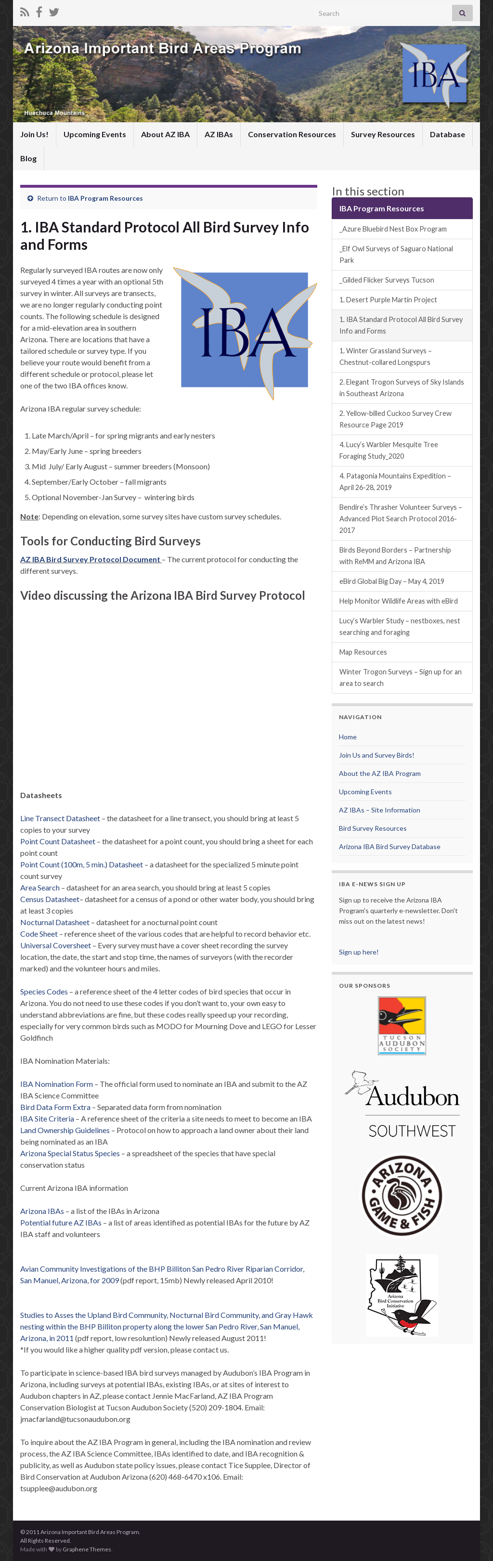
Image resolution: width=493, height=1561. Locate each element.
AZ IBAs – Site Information (379, 810)
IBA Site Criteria (48, 1118)
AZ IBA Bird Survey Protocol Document (90, 559)
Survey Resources (383, 134)
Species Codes (44, 991)
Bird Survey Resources (373, 828)
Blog (28, 158)
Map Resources (363, 652)
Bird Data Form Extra (56, 1106)
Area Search (40, 887)
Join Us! (34, 134)
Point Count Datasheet (58, 841)
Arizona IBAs (42, 1210)
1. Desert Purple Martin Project (388, 300)
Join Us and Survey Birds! (377, 755)
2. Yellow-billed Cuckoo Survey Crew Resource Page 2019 (395, 419)
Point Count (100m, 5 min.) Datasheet (81, 864)
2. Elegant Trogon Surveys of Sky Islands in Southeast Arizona (401, 388)
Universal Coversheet (55, 945)
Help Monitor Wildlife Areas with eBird (398, 601)
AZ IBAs (219, 134)
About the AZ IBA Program (380, 773)
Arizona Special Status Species (70, 1153)
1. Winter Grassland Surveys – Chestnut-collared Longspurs (385, 356)
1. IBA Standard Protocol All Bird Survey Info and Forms (401, 325)
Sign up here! (359, 952)
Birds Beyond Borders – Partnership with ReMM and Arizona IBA (395, 556)
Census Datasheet (49, 898)
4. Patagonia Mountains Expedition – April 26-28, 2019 (395, 481)
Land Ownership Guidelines (65, 1130)
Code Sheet (39, 933)
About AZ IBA (165, 134)
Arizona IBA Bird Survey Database (390, 846)
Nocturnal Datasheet (55, 922)
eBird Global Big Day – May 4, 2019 (391, 581)
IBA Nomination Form (57, 1083)
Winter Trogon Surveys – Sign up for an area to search (400, 677)
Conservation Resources (292, 134)
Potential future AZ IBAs (61, 1222)
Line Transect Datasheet (60, 818)
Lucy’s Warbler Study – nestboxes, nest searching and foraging (399, 626)
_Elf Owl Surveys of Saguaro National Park (396, 254)
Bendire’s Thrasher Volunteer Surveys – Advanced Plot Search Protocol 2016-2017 (400, 518)
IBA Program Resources (105, 198)
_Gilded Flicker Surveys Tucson (386, 280)
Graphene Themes (87, 1549)
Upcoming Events (95, 134)
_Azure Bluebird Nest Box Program (393, 229)
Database (447, 134)
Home (348, 737)
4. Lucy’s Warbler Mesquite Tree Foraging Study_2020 (388, 450)
